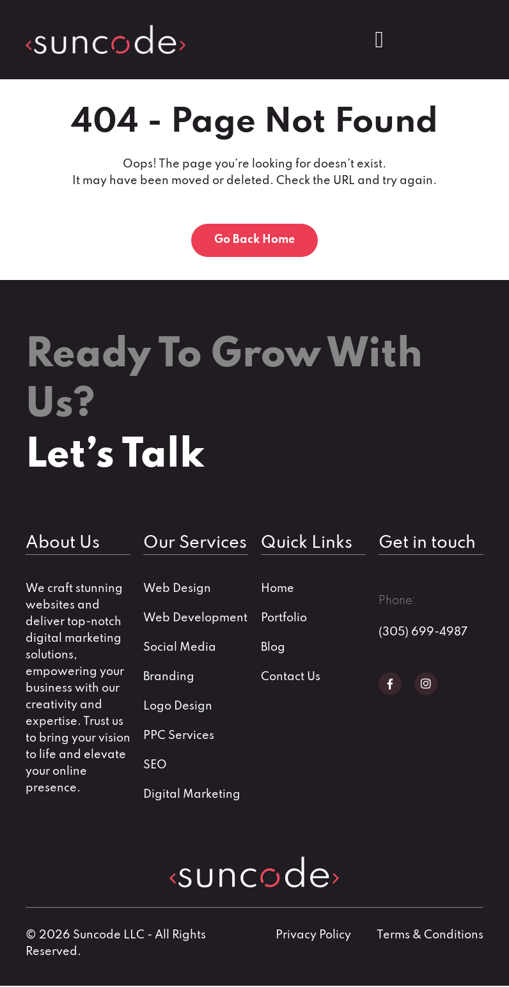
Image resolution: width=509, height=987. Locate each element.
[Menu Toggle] (379, 39)
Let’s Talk (115, 457)
